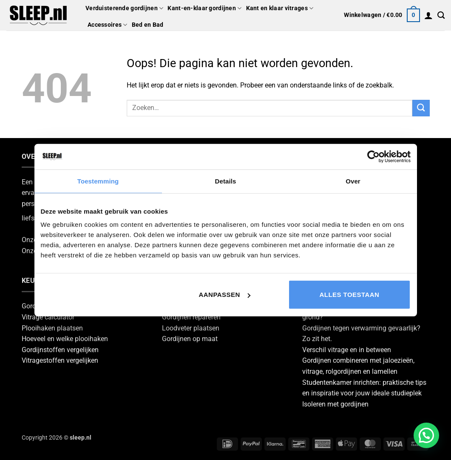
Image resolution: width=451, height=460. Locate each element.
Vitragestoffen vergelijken (60, 360)
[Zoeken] (441, 15)
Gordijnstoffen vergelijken (60, 350)
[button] (382, 15)
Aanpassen (224, 294)
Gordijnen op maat (190, 339)
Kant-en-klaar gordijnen (204, 8)
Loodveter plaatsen (190, 328)
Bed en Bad (148, 24)
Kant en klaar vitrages (280, 8)
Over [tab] (353, 180)
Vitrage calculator (48, 317)
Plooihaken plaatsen (52, 328)
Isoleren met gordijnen (335, 404)
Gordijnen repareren (191, 317)
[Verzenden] (420, 108)
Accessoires (108, 25)
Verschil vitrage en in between (346, 350)
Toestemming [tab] (98, 180)
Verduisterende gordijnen (124, 8)
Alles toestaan (350, 294)
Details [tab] (225, 180)
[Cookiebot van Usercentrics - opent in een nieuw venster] (373, 156)
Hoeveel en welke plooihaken (65, 339)
